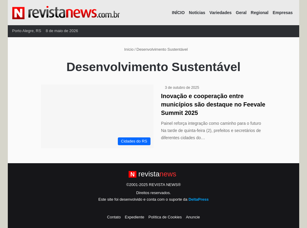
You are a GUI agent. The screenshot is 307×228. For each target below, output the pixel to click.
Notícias (197, 12)
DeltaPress (199, 199)
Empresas (283, 12)
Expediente (134, 217)
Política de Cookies (165, 217)
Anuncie (193, 217)
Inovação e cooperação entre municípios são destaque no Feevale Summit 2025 (213, 104)
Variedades (221, 12)
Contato (114, 217)
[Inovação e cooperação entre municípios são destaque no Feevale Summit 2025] (97, 116)
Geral (241, 12)
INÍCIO (178, 12)
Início (126, 49)
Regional (259, 12)
